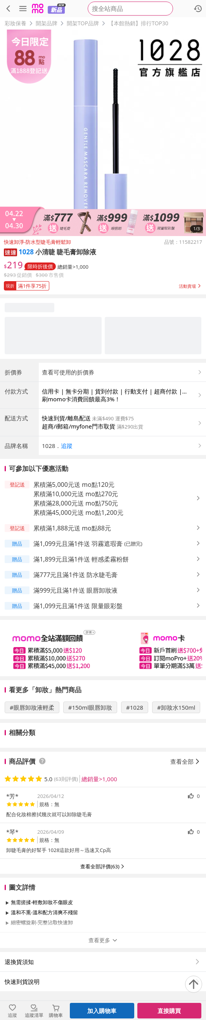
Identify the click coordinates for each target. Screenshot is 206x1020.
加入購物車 (101, 1011)
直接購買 (169, 1011)
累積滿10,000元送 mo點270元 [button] (75, 494)
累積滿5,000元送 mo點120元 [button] (73, 484)
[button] (10, 251)
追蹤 (67, 446)
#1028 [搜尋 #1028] (134, 707)
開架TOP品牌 (83, 23)
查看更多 (103, 940)
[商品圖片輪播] (103, 133)
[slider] (103, 648)
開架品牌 (46, 23)
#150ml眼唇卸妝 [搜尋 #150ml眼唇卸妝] (90, 707)
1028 (26, 251)
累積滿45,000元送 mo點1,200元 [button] (78, 512)
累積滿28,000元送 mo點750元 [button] (75, 503)
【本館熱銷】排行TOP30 (138, 23)
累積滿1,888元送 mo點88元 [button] (72, 528)
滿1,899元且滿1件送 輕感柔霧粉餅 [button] (81, 559)
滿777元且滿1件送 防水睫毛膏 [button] (75, 574)
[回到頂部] (193, 984)
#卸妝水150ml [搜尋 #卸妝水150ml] (176, 707)
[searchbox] (130, 9)
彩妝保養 (15, 23)
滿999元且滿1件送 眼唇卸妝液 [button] (75, 590)
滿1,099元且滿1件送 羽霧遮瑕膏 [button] (78, 543)
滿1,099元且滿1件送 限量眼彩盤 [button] (78, 606)
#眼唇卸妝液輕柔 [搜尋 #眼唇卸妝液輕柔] (32, 707)
